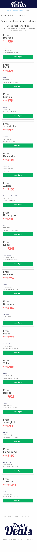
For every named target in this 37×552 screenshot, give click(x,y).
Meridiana (6, 314)
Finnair (5, 285)
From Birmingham (10, 214)
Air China (5, 403)
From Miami (6, 332)
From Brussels (8, 36)
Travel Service (7, 255)
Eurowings (6, 166)
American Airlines (8, 344)
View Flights (18, 57)
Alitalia (5, 373)
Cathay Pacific (7, 462)
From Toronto (8, 480)
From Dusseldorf (9, 155)
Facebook (7, 516)
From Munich (7, 95)
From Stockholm (9, 125)
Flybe (4, 225)
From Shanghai (9, 421)
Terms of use (17, 519)
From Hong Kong (10, 450)
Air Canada (6, 492)
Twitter (16, 516)
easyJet (5, 107)
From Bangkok (8, 302)
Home (2, 10)
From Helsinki (8, 273)
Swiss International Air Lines (11, 196)
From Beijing (7, 391)
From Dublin (7, 66)
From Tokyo (6, 362)
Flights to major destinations (15, 10)
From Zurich (7, 184)
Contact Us (26, 516)
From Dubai (6, 243)
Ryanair (5, 48)
